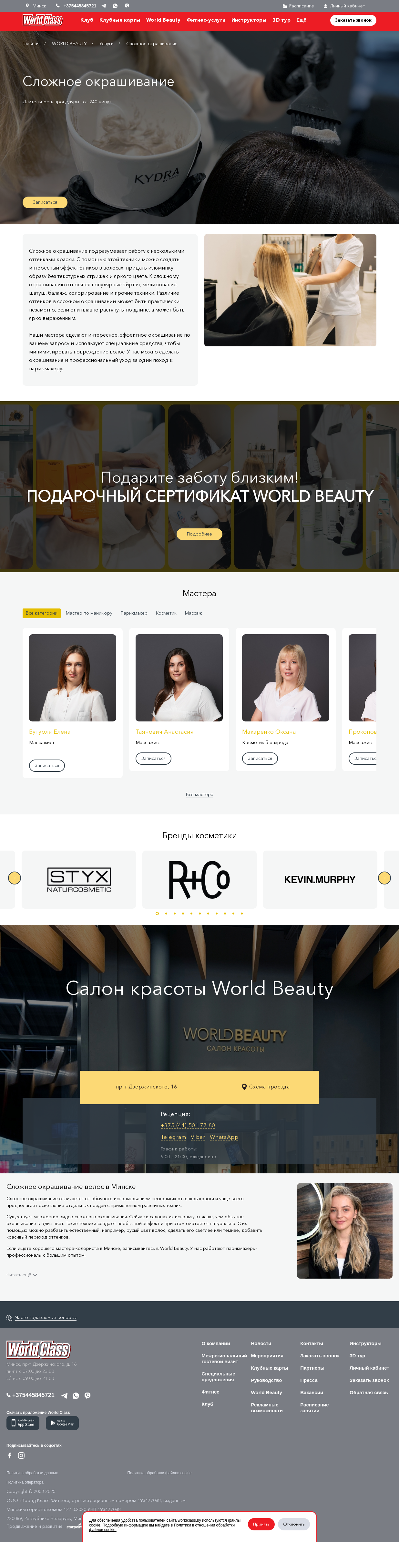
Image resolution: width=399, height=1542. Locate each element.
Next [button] (384, 878)
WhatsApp (224, 1137)
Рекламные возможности (267, 1407)
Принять (261, 1524)
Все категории (41, 613)
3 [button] (175, 913)
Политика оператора (25, 1482)
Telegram (173, 1137)
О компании (216, 1343)
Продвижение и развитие (47, 1526)
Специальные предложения (218, 1376)
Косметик (166, 613)
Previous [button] (14, 878)
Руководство (266, 1380)
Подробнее (199, 533)
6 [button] (200, 913)
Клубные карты (119, 20)
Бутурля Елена (50, 731)
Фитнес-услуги (206, 20)
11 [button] (242, 913)
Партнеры (312, 1368)
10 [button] (233, 913)
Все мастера (199, 794)
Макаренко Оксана (269, 731)
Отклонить (294, 1524)
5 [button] (191, 913)
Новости (261, 1343)
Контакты (311, 1343)
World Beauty (163, 20)
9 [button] (225, 913)
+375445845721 (30, 1395)
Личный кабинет (344, 6)
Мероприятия (267, 1355)
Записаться (45, 202)
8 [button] (217, 913)
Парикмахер (134, 613)
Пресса (308, 1380)
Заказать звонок (353, 20)
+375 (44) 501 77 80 (188, 1125)
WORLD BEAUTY (69, 43)
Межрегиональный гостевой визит (224, 1358)
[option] (199, 880)
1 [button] (157, 913)
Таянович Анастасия (165, 731)
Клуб (86, 20)
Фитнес (211, 1391)
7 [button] (208, 913)
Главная (31, 43)
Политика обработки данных (32, 1473)
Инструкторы (249, 20)
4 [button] (183, 913)
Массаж (193, 613)
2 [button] (166, 913)
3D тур (281, 20)
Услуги (106, 43)
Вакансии (311, 1392)
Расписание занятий (314, 1407)
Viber (198, 1137)
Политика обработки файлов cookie (159, 1473)
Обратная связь (369, 1392)
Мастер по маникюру (89, 613)
